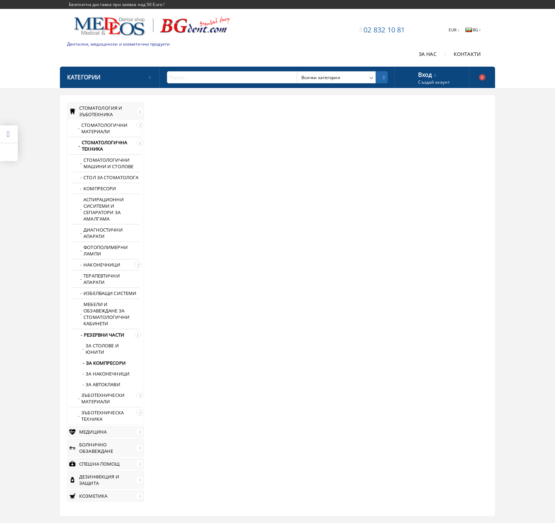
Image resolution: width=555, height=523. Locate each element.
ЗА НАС (428, 54)
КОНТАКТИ (467, 54)
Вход (425, 74)
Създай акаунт (434, 82)
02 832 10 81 (384, 30)
